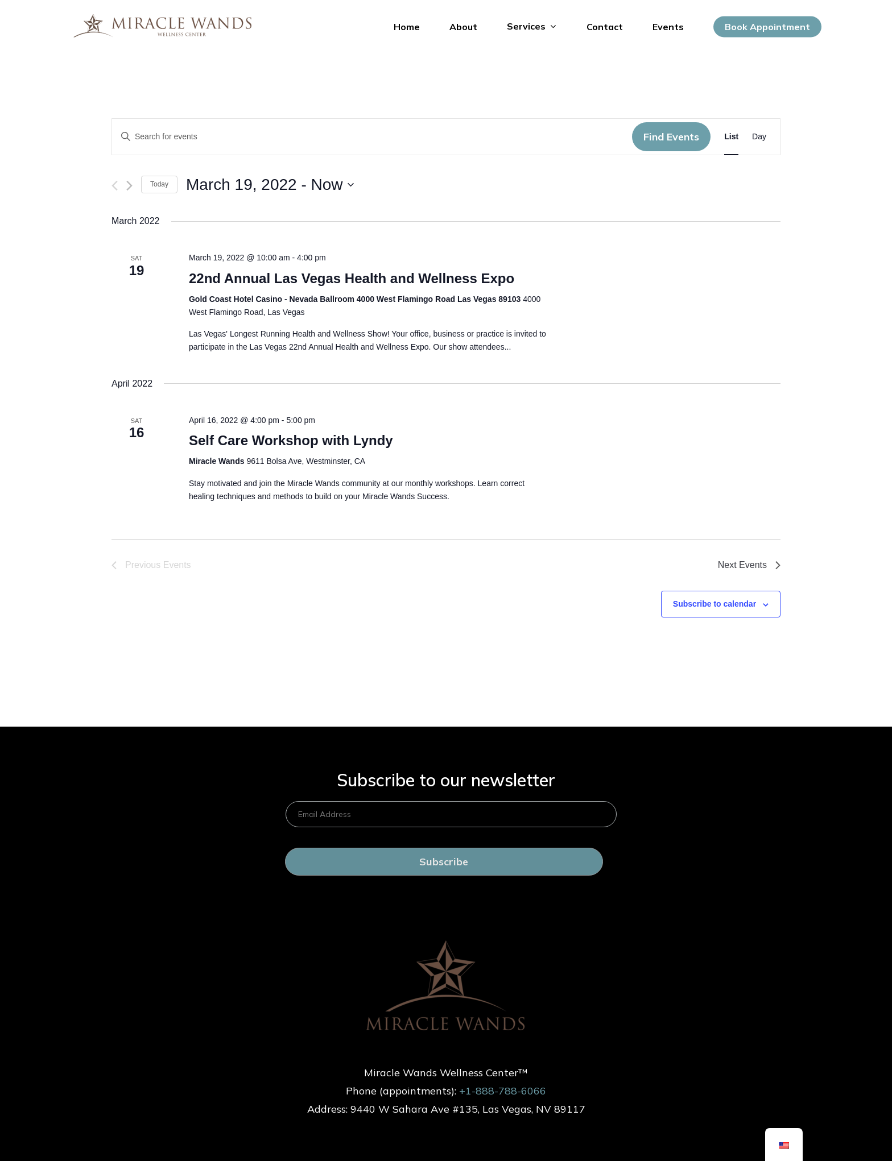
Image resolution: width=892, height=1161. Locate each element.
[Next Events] (129, 185)
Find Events (671, 136)
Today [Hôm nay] (159, 184)
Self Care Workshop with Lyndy (291, 440)
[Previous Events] (115, 185)
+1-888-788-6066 (502, 1090)
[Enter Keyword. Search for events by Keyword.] (372, 137)
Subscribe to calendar (714, 603)
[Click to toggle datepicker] (269, 184)
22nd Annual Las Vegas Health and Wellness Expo (351, 278)
